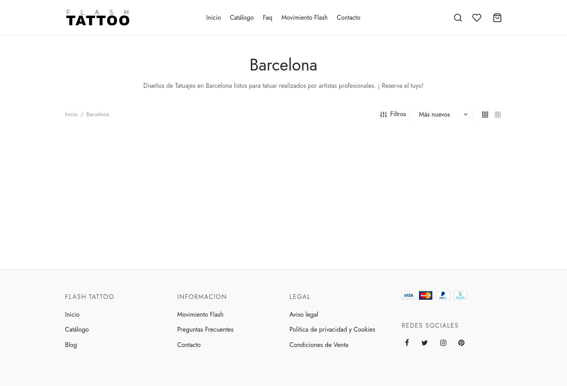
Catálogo (242, 17)
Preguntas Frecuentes (205, 329)
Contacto (348, 17)
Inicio (213, 17)
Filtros (393, 114)
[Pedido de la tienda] (442, 114)
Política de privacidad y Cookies (332, 329)
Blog (71, 344)
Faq (267, 17)
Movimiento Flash (305, 17)
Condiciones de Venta (318, 344)
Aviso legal (303, 314)
